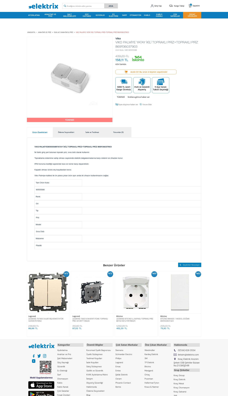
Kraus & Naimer (152, 386)
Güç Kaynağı (87, 15)
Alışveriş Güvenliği (94, 382)
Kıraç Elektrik (179, 378)
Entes (118, 369)
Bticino (119, 316)
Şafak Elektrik (121, 373)
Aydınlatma (34, 15)
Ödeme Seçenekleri (95, 390)
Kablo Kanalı (159, 15)
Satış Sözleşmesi (94, 365)
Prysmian (149, 378)
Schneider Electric (123, 353)
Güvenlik (100, 15)
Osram (118, 378)
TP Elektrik (149, 361)
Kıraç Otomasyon (181, 386)
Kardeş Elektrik (151, 353)
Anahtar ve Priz (50, 15)
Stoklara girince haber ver (139, 96)
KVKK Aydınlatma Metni (97, 373)
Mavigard (149, 369)
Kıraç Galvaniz (180, 390)
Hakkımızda (91, 386)
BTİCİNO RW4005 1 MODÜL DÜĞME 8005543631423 (175, 319)
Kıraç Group (179, 374)
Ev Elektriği (113, 15)
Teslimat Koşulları (94, 357)
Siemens (119, 349)
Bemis (118, 386)
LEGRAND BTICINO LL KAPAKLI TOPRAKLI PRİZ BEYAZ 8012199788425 (134, 319)
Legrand (32, 316)
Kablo (147, 15)
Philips (118, 357)
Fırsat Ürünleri (192, 15)
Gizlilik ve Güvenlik (94, 369)
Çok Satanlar (175, 15)
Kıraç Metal (179, 382)
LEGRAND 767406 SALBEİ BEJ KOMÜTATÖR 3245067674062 (45, 319)
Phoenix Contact (123, 382)
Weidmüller (150, 349)
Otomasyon (135, 15)
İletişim (89, 378)
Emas (118, 365)
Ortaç (147, 373)
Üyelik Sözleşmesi (94, 353)
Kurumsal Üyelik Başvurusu (98, 349)
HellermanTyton (152, 382)
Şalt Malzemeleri (69, 15)
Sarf (124, 15)
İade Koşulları (92, 361)
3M (146, 357)
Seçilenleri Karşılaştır (190, 264)
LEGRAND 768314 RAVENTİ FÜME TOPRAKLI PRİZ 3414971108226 (90, 319)
